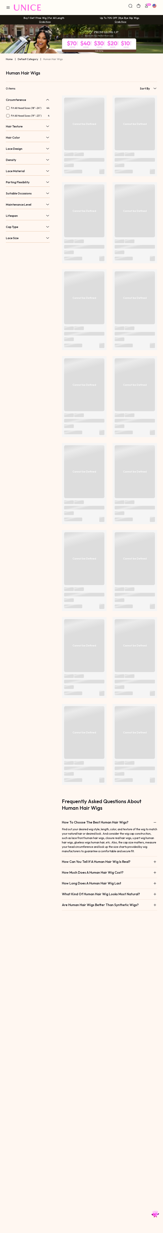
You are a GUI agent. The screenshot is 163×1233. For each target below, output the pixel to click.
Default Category (28, 59)
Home (9, 59)
